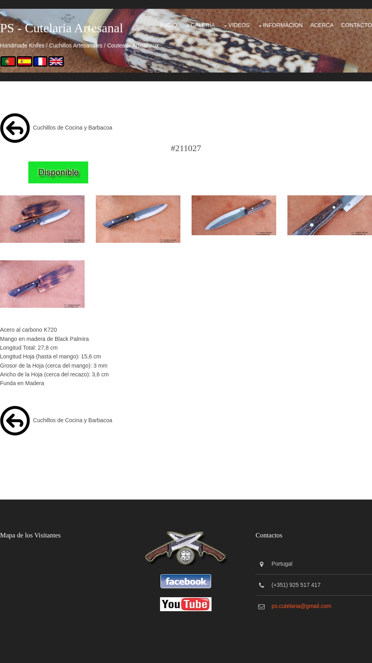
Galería (203, 25)
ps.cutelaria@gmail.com (301, 606)
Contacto (356, 25)
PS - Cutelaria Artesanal (61, 28)
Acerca (321, 25)
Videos (238, 25)
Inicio (168, 25)
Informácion (283, 25)
